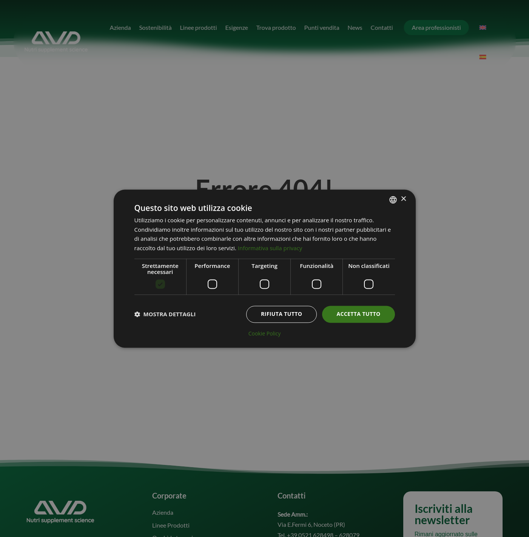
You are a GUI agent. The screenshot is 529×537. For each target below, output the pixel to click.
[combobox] (393, 199)
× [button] (403, 199)
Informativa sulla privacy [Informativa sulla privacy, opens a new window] (270, 248)
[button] (165, 314)
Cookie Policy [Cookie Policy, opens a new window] (264, 333)
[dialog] (265, 268)
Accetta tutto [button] (358, 313)
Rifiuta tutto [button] (281, 313)
